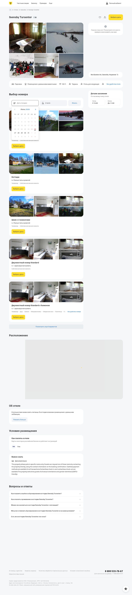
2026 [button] (28, 109)
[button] (10, 10)
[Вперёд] (35, 109)
